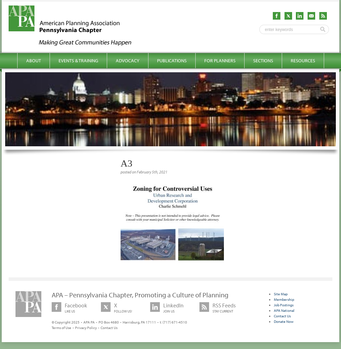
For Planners (220, 60)
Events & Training (78, 60)
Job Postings (283, 305)
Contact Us (109, 327)
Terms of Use (61, 327)
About (33, 60)
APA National (284, 310)
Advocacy (128, 60)
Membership (284, 299)
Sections (263, 60)
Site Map (281, 294)
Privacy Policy (86, 327)
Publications (172, 60)
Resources (303, 60)
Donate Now (283, 321)
